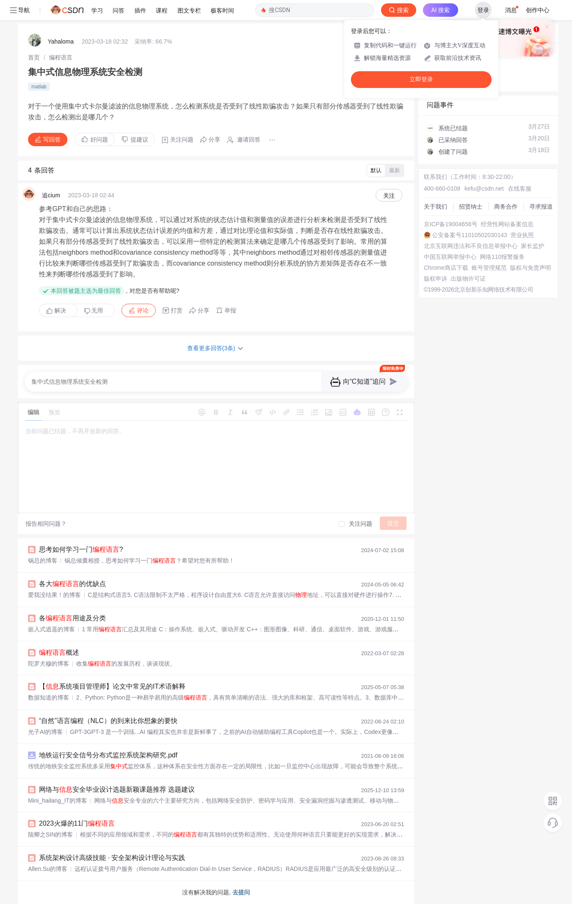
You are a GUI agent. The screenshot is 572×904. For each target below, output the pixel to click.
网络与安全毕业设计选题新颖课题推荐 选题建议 (117, 789)
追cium (51, 195)
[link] (34, 57)
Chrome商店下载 (446, 267)
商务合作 (506, 206)
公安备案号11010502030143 (469, 235)
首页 (34, 57)
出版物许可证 (468, 278)
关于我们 (435, 206)
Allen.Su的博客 (47, 868)
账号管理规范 (489, 267)
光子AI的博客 (45, 731)
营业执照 (522, 235)
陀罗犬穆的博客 (48, 663)
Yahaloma (61, 41)
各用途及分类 (72, 618)
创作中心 (537, 10)
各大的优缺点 (72, 583)
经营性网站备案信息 (507, 224)
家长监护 (532, 246)
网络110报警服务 (502, 256)
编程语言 (60, 57)
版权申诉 (435, 278)
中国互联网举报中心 (450, 256)
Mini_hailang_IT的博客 (57, 800)
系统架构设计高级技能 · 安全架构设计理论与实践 (112, 857)
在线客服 (519, 188)
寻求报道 (541, 206)
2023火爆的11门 (77, 823)
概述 (59, 652)
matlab (38, 87)
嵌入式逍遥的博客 (51, 629)
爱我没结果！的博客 (54, 594)
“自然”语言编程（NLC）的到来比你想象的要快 (108, 720)
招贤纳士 (470, 206)
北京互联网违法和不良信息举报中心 (471, 246)
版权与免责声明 (530, 267)
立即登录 (421, 79)
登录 (483, 10)
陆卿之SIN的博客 (50, 834)
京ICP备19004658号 (450, 224)
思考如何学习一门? (81, 549)
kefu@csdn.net (484, 188)
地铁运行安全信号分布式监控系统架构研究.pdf (108, 755)
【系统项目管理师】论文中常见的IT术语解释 (112, 686)
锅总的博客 (42, 560)
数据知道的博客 (48, 697)
